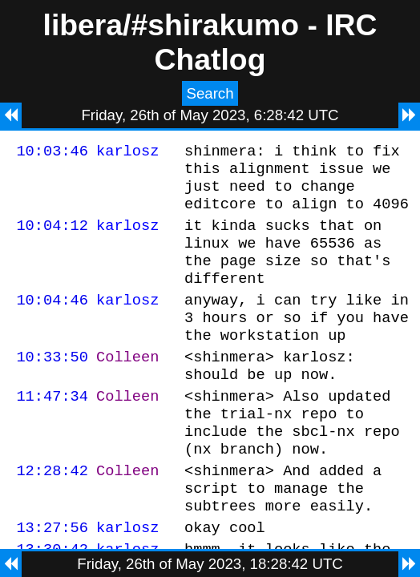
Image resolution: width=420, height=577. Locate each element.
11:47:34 (52, 429)
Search (209, 93)
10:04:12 (52, 237)
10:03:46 (52, 153)
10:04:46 (52, 321)
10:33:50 (52, 385)
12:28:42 (52, 513)
